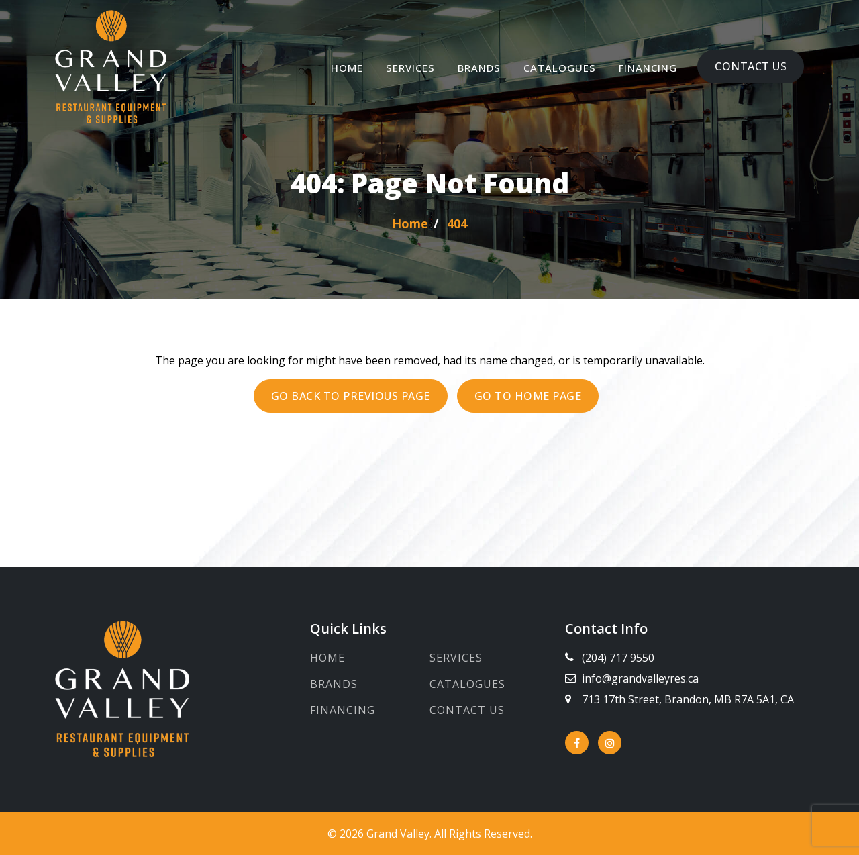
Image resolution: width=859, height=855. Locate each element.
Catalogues (559, 67)
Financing (648, 67)
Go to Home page (528, 396)
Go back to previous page (350, 396)
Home (347, 67)
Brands (479, 67)
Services (410, 67)
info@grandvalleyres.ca (640, 678)
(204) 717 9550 (618, 657)
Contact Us (751, 66)
